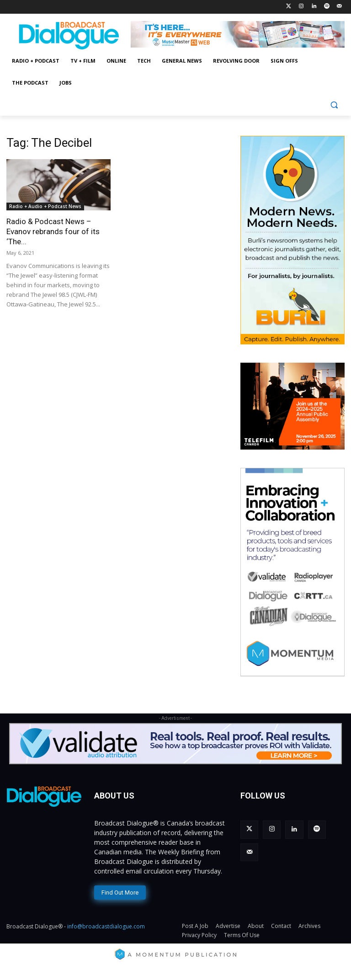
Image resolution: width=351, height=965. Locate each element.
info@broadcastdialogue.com (106, 924)
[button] (334, 105)
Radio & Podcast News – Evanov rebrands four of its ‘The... (53, 231)
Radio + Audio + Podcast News (45, 206)
